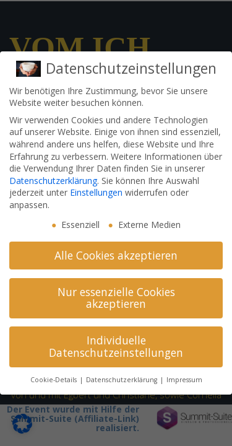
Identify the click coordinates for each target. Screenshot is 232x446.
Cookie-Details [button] (54, 379)
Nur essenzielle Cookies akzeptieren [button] (116, 298)
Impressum (184, 379)
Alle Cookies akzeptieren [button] (116, 255)
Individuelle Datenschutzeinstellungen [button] (116, 346)
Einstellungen (96, 192)
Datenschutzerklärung (53, 180)
